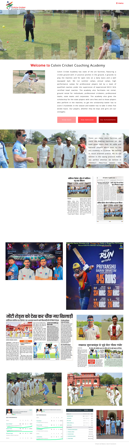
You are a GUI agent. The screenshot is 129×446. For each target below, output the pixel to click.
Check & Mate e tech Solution (105, 444)
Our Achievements (108, 120)
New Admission (87, 120)
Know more (66, 120)
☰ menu (120, 3)
